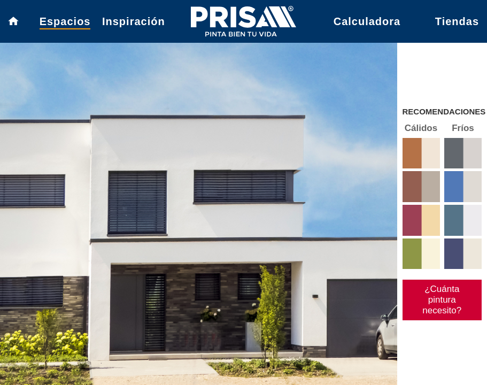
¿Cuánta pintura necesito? (441, 299)
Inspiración (133, 21)
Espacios (65, 21)
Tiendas (457, 21)
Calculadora (367, 21)
